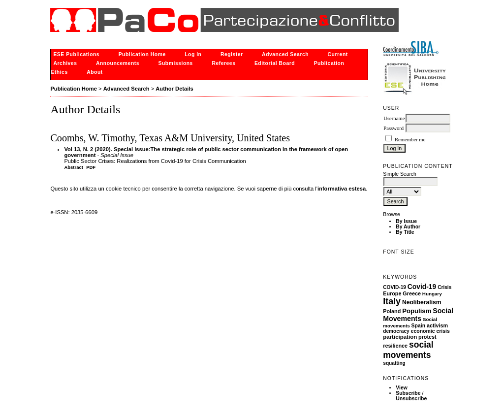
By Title (405, 232)
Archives (65, 63)
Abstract (73, 167)
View (402, 387)
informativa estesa (341, 189)
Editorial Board (274, 63)
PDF (90, 167)
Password (393, 128)
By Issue (406, 221)
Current (338, 54)
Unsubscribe (411, 398)
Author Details (174, 89)
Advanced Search (285, 54)
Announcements (117, 63)
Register (231, 54)
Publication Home (142, 54)
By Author (408, 226)
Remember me (410, 139)
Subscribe (408, 393)
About (95, 72)
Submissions (175, 63)
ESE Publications (76, 54)
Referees (223, 63)
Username (394, 118)
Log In (193, 54)
